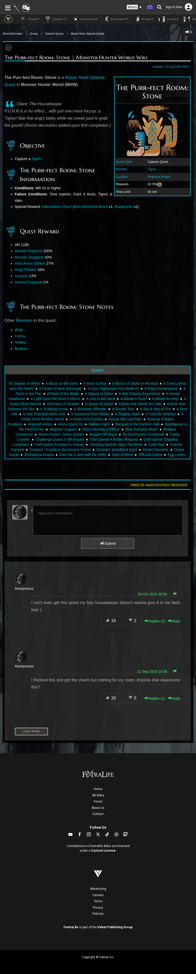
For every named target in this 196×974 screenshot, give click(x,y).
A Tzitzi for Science (160, 414)
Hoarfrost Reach (159, 177)
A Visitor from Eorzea (86, 419)
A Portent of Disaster (63, 404)
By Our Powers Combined (143, 434)
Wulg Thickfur (25, 270)
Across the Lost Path (124, 419)
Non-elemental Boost (91, 207)
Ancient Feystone (28, 251)
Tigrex (152, 169)
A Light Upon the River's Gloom (55, 399)
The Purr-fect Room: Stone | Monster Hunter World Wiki (76, 57)
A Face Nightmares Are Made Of (113, 388)
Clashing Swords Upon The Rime (116, 444)
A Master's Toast (133, 399)
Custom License (103, 850)
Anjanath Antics (40, 424)
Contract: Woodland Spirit (116, 450)
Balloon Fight (99, 424)
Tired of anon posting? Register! (159, 485)
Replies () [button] (154, 621)
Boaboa (21, 349)
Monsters (24, 320)
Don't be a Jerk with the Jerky (82, 455)
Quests (34, 33)
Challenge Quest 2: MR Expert (60, 439)
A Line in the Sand (100, 399)
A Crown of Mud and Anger (60, 388)
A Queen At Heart (99, 404)
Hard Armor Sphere (30, 263)
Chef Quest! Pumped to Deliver (59, 444)
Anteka (20, 342)
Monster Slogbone (29, 257)
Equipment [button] (115, 19)
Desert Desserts (155, 450)
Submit (107, 543)
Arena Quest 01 (70, 424)
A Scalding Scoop (54, 409)
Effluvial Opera (150, 455)
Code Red (156, 444)
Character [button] (84, 19)
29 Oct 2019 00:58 (152, 594)
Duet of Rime (122, 455)
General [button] (55, 19)
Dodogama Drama (39, 455)
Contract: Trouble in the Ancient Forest (60, 450)
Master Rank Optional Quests (87, 33)
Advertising (98, 889)
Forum (98, 801)
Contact (98, 814)
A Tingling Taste (127, 414)
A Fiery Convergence (161, 388)
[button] (134, 7)
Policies (98, 913)
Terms (98, 901)
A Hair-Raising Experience (139, 394)
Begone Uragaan (63, 429)
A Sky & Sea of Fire (155, 409)
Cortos (20, 336)
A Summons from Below (90, 414)
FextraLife (71, 927)
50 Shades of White (24, 383)
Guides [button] (169, 19)
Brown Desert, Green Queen (61, 434)
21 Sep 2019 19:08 (152, 671)
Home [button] (29, 19)
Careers (98, 895)
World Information (13, 33)
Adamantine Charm (57, 207)
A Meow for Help (165, 399)
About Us (98, 808)
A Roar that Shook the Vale (140, 404)
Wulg (19, 330)
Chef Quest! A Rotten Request (114, 439)
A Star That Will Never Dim (44, 414)
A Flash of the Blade (63, 394)
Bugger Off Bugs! (103, 434)
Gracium (21, 276)
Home (98, 789)
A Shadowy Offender (90, 409)
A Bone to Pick (95, 383)
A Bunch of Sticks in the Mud (135, 383)
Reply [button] (174, 621)
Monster (121, 169)
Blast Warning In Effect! (101, 429)
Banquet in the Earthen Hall (137, 424)
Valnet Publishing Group (114, 927)
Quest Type (124, 162)
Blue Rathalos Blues (142, 429)
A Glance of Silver (98, 394)
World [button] (143, 19)
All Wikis (98, 795)
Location (122, 177)
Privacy (98, 907)
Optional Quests (54, 33)
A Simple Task (123, 409)
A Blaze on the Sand (61, 383)
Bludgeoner (124, 207)
